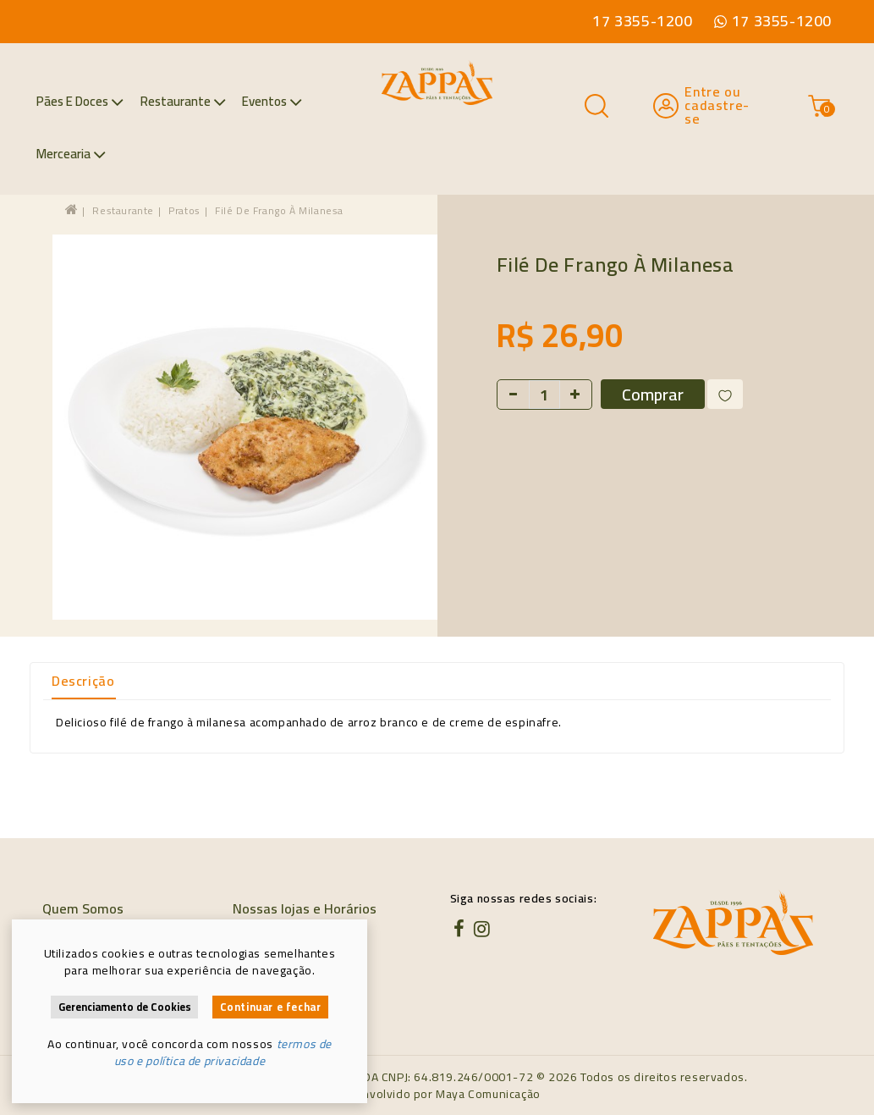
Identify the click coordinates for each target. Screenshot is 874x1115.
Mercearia (71, 153)
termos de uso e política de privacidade (223, 1052)
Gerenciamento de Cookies (124, 1007)
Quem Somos (83, 908)
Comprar (653, 394)
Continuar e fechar (271, 1007)
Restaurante (183, 101)
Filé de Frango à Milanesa (279, 210)
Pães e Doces (80, 101)
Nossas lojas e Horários (305, 908)
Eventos (272, 101)
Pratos (184, 210)
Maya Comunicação (488, 1094)
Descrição (83, 680)
